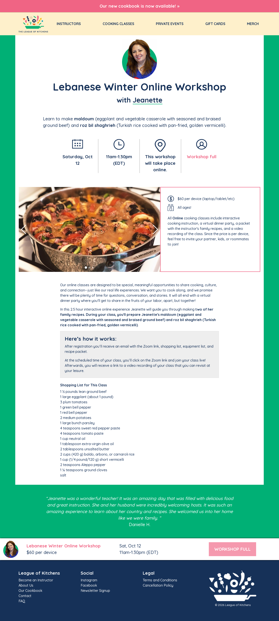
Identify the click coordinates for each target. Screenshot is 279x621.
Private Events (170, 24)
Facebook (89, 585)
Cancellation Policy (158, 585)
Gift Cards (215, 24)
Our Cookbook (30, 590)
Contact (25, 596)
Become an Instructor (36, 580)
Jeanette (147, 100)
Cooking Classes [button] (118, 24)
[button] (86, 267)
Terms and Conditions (160, 580)
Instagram (89, 580)
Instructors (70, 23)
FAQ (22, 601)
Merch (253, 24)
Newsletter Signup (95, 590)
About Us (26, 585)
